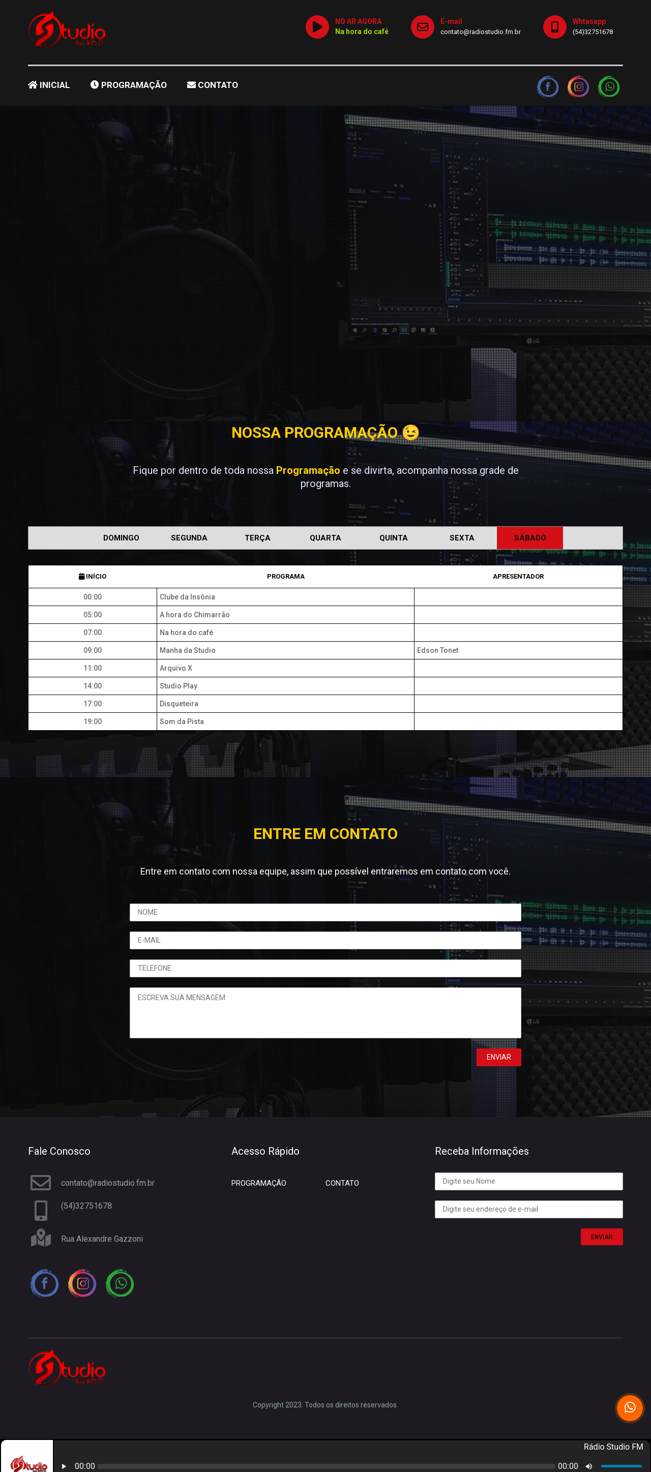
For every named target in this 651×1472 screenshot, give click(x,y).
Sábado (530, 538)
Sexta (462, 538)
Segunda (189, 538)
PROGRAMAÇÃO (129, 85)
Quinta (393, 538)
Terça (258, 538)
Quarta (325, 538)
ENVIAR (602, 1237)
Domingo (121, 538)
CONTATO (212, 85)
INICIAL (49, 85)
